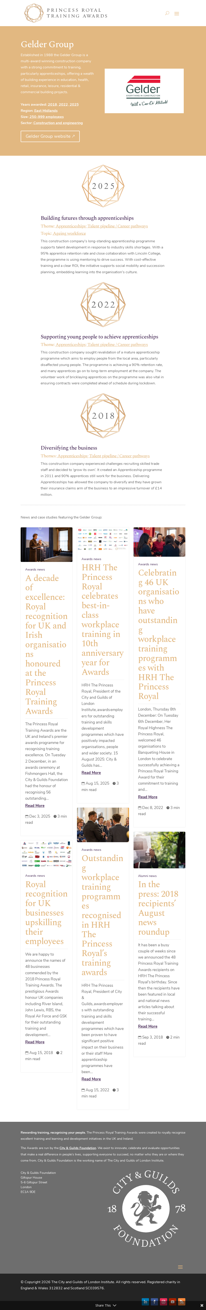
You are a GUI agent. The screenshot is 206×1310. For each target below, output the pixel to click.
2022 (63, 104)
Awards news (35, 569)
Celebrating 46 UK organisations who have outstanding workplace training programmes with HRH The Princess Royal (158, 634)
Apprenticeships (71, 226)
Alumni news (147, 876)
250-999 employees (47, 116)
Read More (35, 805)
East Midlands (46, 110)
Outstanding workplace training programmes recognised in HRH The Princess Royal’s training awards (102, 915)
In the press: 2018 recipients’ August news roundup (158, 908)
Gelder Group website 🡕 (50, 136)
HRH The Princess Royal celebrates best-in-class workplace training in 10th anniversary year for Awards (102, 620)
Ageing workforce (69, 233)
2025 (74, 104)
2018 (52, 104)
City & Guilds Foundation (78, 1148)
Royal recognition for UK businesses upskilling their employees (46, 913)
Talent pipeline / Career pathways (117, 226)
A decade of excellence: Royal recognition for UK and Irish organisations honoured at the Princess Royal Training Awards (46, 645)
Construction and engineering (58, 122)
